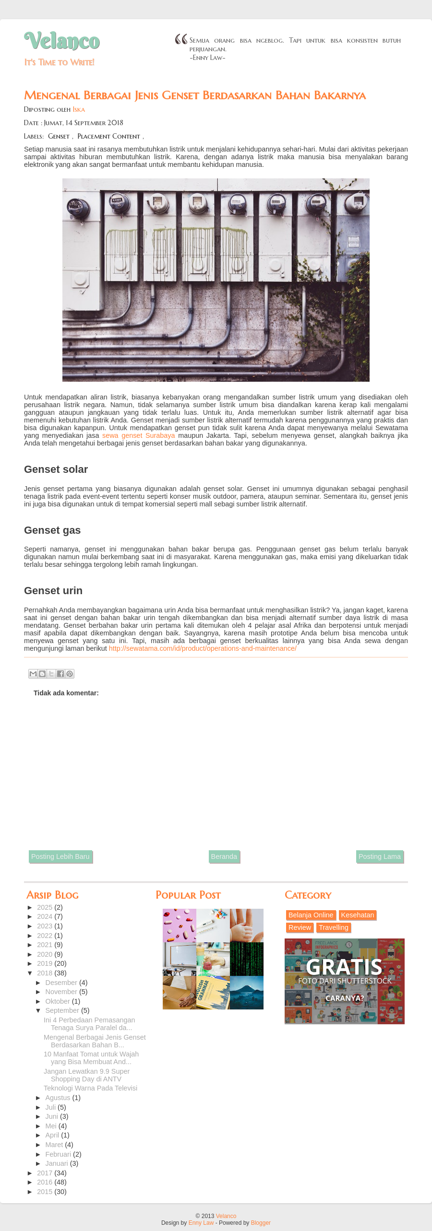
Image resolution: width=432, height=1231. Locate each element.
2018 (45, 973)
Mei (52, 1126)
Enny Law (201, 1222)
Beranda (224, 856)
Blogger (261, 1222)
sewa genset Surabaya (138, 435)
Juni (53, 1116)
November (62, 992)
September (63, 1010)
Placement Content (109, 136)
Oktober (59, 1001)
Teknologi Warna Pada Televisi (90, 1088)
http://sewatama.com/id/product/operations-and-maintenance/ (203, 648)
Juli (52, 1107)
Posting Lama (380, 856)
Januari (58, 1163)
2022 (45, 935)
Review (299, 927)
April (53, 1135)
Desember (62, 982)
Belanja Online (311, 915)
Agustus (59, 1098)
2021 (45, 945)
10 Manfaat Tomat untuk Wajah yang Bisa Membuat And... (91, 1058)
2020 (45, 954)
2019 (45, 963)
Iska (78, 109)
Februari (59, 1154)
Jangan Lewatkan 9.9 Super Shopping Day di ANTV (87, 1075)
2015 (45, 1192)
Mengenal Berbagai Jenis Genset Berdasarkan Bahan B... (95, 1041)
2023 (45, 926)
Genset (59, 136)
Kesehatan (357, 915)
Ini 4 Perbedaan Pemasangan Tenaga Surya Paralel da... (89, 1024)
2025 (45, 907)
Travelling (333, 927)
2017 (45, 1173)
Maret (55, 1145)
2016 (45, 1182)
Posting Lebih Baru (60, 856)
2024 (45, 916)
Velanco (61, 40)
